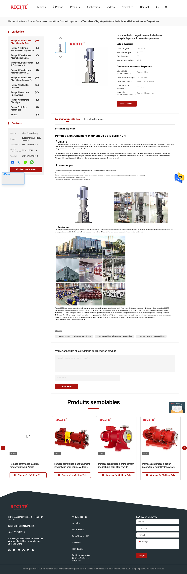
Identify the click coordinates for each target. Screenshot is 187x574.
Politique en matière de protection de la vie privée (81, 558)
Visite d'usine (78, 530)
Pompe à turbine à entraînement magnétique (25, 49)
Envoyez (142, 556)
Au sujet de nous (79, 517)
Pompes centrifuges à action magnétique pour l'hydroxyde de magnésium (158, 466)
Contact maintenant (26, 169)
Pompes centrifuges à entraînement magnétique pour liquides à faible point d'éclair (72, 466)
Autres (25, 114)
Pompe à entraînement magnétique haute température (25, 56)
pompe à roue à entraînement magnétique (74, 336)
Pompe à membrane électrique (25, 101)
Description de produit (94, 119)
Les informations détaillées (67, 119)
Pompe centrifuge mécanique (25, 108)
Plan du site (77, 549)
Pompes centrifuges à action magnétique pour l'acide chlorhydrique (24, 466)
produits (75, 7)
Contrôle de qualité (80, 536)
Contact (144, 7)
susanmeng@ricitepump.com (21, 526)
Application (93, 7)
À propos (58, 7)
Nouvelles (127, 7)
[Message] (157, 544)
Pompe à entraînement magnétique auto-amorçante (25, 71)
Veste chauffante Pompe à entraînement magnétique (25, 64)
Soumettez (67, 386)
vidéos (111, 7)
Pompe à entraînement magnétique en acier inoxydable (25, 41)
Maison (41, 7)
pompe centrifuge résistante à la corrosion (114, 336)
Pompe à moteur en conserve (25, 86)
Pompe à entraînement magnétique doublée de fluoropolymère (25, 78)
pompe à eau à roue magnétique (151, 336)
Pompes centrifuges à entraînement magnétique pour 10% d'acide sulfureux (116, 466)
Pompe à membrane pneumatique (25, 93)
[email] (157, 535)
